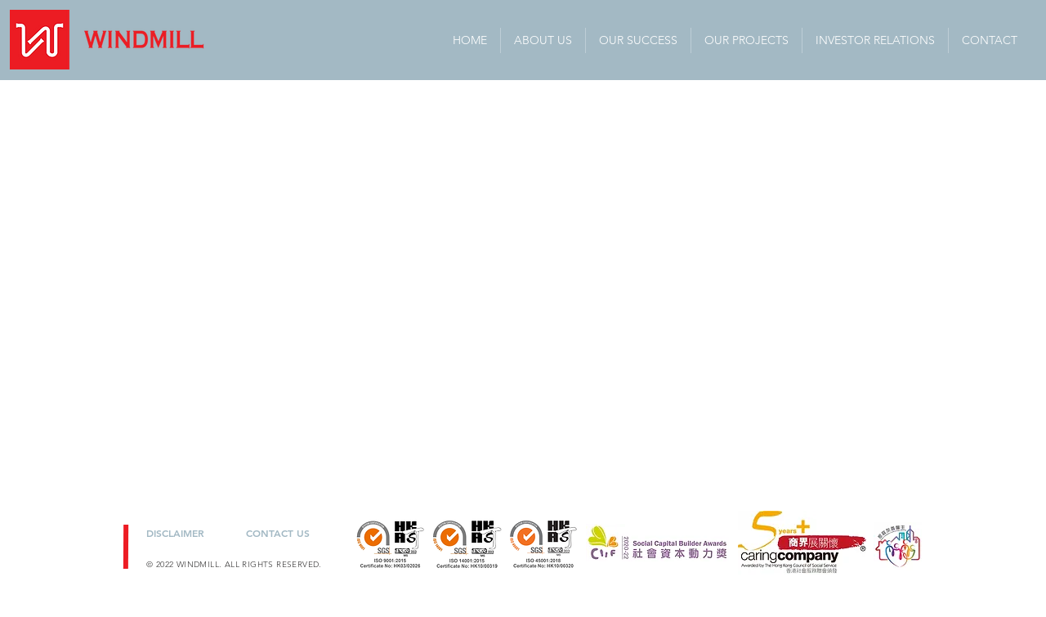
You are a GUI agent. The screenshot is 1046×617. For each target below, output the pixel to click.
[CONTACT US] (280, 532)
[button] (875, 40)
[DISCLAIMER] (184, 532)
